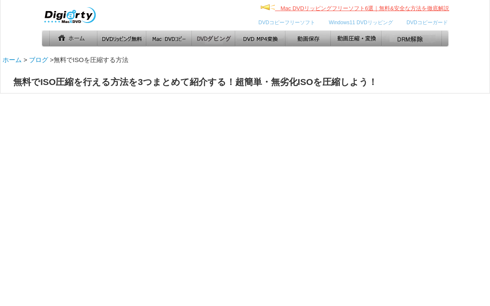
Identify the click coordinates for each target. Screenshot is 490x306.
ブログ (38, 59)
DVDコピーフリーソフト (287, 23)
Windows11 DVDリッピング (361, 23)
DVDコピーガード (427, 23)
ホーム (12, 59)
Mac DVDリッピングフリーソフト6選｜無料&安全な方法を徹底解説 (364, 8)
